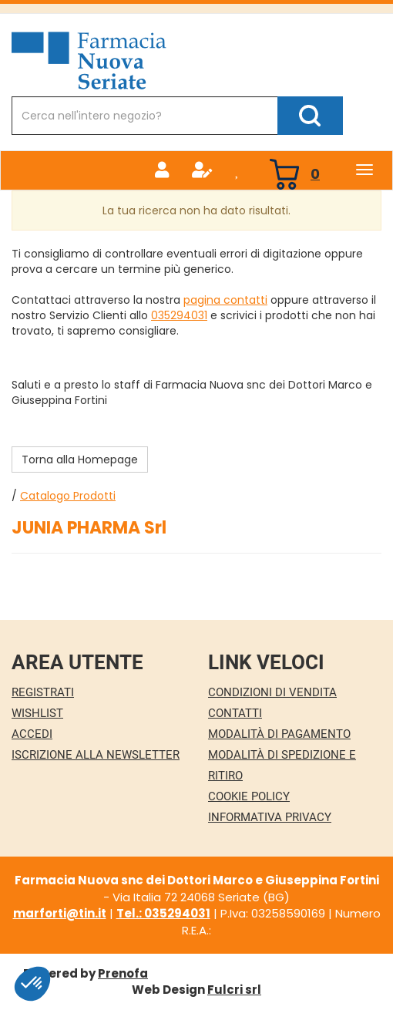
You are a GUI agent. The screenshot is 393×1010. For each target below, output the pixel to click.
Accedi (32, 734)
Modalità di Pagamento (279, 734)
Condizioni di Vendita (272, 692)
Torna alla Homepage (80, 459)
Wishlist (37, 713)
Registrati (43, 692)
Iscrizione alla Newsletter (96, 755)
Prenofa (123, 973)
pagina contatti (225, 300)
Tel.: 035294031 (163, 913)
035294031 (179, 315)
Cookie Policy (249, 796)
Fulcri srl (234, 989)
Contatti (235, 713)
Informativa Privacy (269, 817)
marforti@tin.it (59, 913)
